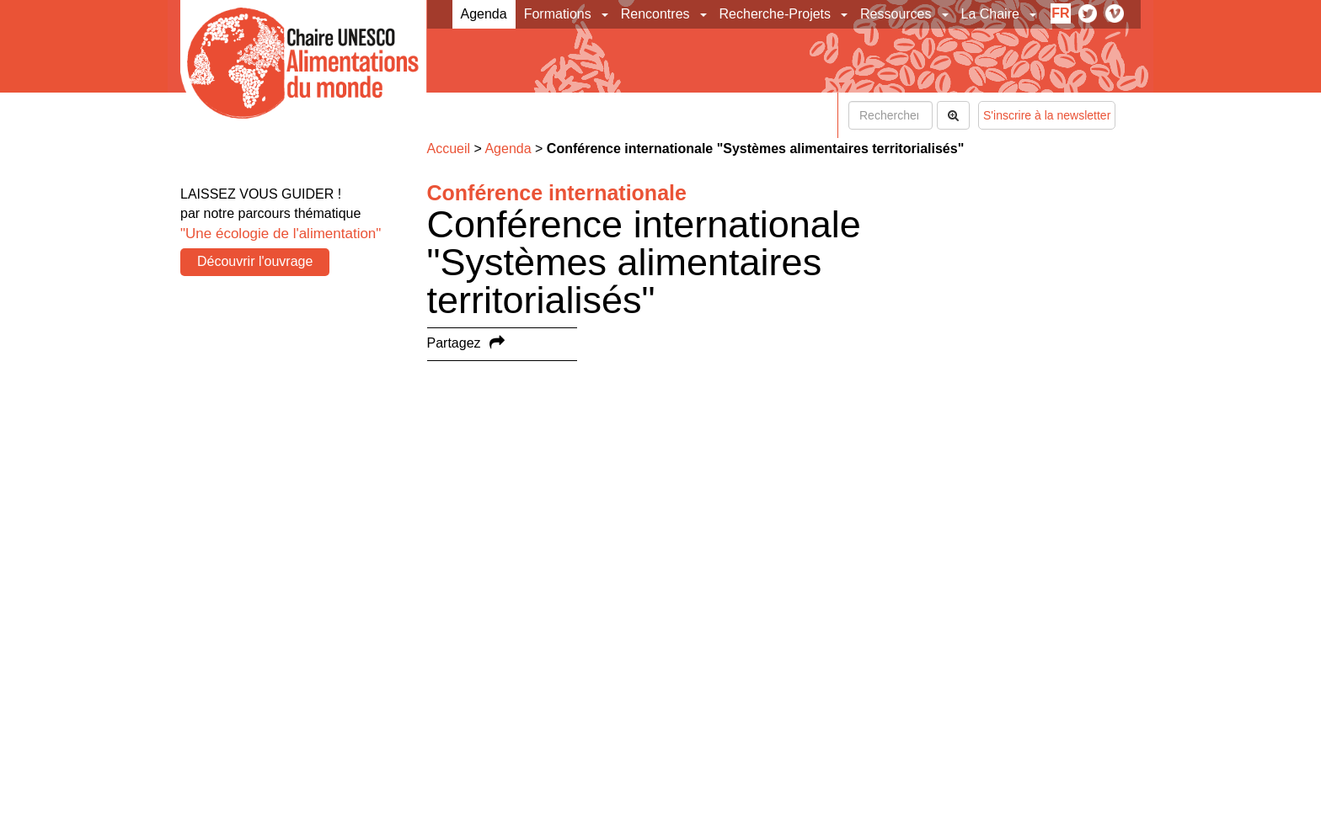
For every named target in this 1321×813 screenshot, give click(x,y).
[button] (606, 14)
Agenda (484, 14)
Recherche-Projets (775, 14)
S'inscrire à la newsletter (1046, 115)
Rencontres (655, 14)
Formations (557, 14)
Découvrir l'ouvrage (255, 261)
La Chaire (990, 14)
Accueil (449, 148)
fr (1060, 13)
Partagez (454, 343)
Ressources (895, 14)
